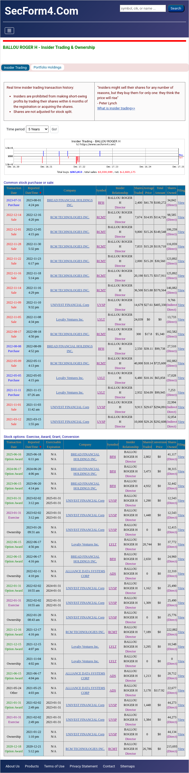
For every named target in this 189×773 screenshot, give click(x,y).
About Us (13, 766)
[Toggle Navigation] (9, 30)
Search (176, 8)
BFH (101, 202)
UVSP (101, 305)
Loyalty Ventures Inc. (69, 319)
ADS (112, 573)
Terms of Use (54, 766)
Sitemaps (127, 766)
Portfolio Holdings (47, 67)
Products (32, 766)
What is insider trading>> (116, 108)
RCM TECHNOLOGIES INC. (69, 217)
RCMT (101, 217)
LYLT (101, 319)
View (181, 202)
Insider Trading (15, 68)
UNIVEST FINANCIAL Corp (70, 305)
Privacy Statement (84, 766)
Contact (109, 766)
